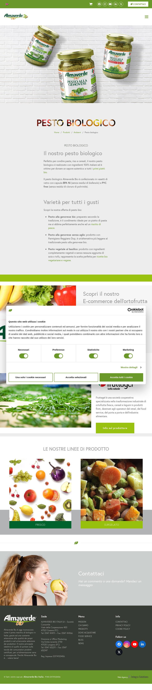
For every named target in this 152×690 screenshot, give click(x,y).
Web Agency (133, 677)
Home (56, 132)
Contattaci (138, 4)
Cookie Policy (123, 629)
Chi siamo (83, 625)
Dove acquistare (87, 632)
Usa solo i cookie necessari (31, 377)
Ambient (77, 132)
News (81, 643)
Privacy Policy (123, 625)
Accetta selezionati (75, 377)
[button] (146, 17)
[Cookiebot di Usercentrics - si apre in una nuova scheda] (129, 310)
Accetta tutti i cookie (121, 377)
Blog (80, 640)
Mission (82, 622)
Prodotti (66, 132)
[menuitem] (7, 4)
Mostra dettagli (129, 367)
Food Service (85, 636)
